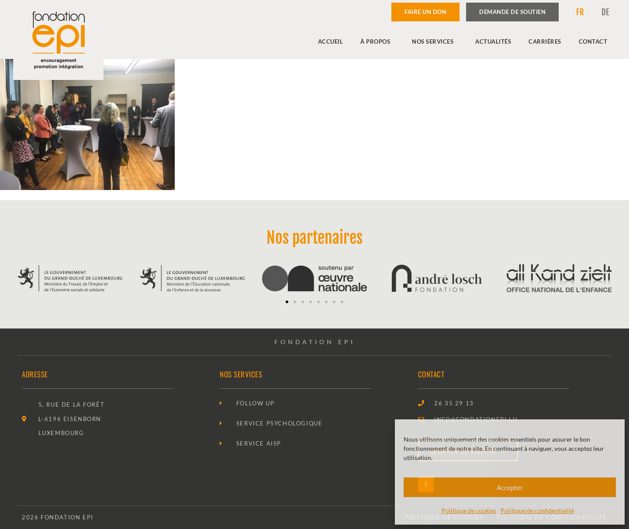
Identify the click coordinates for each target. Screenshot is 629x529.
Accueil (330, 41)
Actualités (493, 41)
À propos (377, 41)
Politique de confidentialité (537, 510)
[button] (287, 302)
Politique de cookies (469, 510)
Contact (593, 41)
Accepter (510, 487)
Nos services (435, 41)
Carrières (545, 41)
